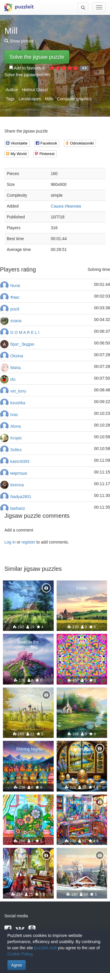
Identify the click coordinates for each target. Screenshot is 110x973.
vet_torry (18, 391)
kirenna (17, 485)
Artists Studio (82, 802)
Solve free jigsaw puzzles (27, 74)
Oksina (16, 356)
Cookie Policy (19, 954)
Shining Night (28, 749)
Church (81, 695)
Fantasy (82, 642)
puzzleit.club (45, 947)
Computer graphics (74, 98)
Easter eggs (82, 749)
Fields (81, 588)
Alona (15, 426)
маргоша (18, 473)
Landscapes (29, 98)
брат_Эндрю (22, 344)
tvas (14, 414)
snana (15, 320)
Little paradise (28, 802)
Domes (28, 695)
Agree (16, 965)
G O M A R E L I (24, 332)
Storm (28, 588)
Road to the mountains (28, 645)
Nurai (15, 285)
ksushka (17, 402)
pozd (14, 309)
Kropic (16, 438)
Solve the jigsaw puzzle (36, 57)
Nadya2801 (20, 496)
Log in (10, 542)
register (28, 542)
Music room (28, 856)
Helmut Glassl (35, 89)
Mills (49, 98)
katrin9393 (19, 461)
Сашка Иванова (66, 206)
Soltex (16, 449)
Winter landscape (82, 856)
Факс (15, 297)
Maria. (16, 367)
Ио (13, 379)
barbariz (17, 508)
